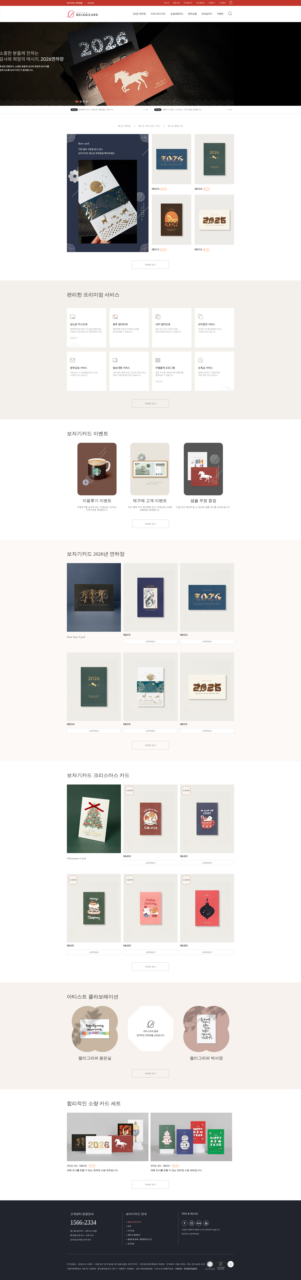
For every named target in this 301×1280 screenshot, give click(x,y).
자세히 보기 (150, 264)
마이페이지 (188, 3)
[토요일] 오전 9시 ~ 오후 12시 (82, 1235)
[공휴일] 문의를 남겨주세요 (80, 1240)
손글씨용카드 (176, 13)
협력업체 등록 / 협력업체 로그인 (140, 1239)
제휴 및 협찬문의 (134, 1235)
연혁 (129, 1226)
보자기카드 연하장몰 (74, 3)
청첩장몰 (90, 3)
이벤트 (220, 13)
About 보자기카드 (134, 1222)
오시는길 (131, 1231)
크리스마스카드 (158, 13)
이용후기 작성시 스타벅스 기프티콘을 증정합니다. (182, 110)
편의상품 (192, 13)
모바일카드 (207, 13)
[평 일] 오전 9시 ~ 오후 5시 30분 (83, 1231)
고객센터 (222, 3)
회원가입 (176, 3)
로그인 (166, 3)
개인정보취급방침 (190, 1269)
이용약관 (178, 1269)
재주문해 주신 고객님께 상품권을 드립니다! (96, 110)
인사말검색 (200, 3)
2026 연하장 (139, 13)
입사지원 (131, 1244)
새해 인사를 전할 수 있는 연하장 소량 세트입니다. (92, 1170)
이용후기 (212, 3)
